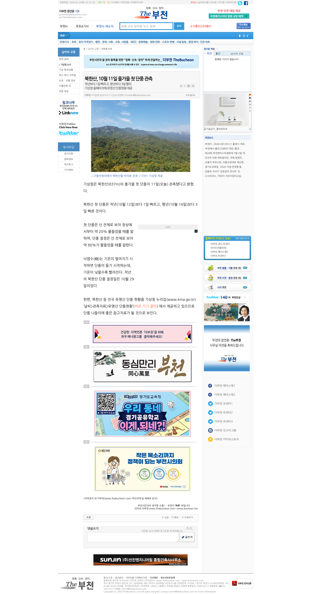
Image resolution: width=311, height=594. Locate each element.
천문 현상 (64, 91)
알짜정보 (68, 159)
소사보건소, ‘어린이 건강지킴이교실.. (223, 176)
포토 (74, 42)
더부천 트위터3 (224, 421)
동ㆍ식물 (97, 2)
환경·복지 (193, 42)
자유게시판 (231, 2)
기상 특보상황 (66, 70)
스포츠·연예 (168, 42)
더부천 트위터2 (224, 412)
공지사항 (68, 153)
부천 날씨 (64, 59)
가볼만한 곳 (65, 86)
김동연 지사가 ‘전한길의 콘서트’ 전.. (223, 171)
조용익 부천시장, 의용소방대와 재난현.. (225, 162)
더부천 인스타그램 (225, 430)
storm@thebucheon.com (139, 95)
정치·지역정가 (86, 42)
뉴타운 (213, 2)
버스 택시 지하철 (67, 75)
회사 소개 (108, 578)
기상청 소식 (65, 65)
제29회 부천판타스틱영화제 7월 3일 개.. (225, 153)
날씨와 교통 (237, 53)
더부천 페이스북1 (225, 385)
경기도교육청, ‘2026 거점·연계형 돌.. (224, 167)
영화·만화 (155, 42)
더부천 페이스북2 (219, 252)
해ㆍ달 (106, 2)
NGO (133, 42)
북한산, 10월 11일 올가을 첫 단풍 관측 (118, 78)
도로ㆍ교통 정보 (67, 80)
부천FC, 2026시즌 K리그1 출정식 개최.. (225, 144)
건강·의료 (205, 42)
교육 (117, 42)
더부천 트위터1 (218, 256)
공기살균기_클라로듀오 (215, 129)
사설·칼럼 (181, 42)
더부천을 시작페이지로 (132, 2)
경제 (104, 42)
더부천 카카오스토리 (227, 439)
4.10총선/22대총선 (200, 26)
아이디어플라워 (218, 248)
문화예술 (143, 42)
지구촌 (221, 2)
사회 (110, 42)
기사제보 (115, 2)
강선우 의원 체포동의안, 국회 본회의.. (224, 158)
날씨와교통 (203, 2)
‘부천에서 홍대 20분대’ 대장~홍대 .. (223, 149)
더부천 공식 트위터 (220, 244)
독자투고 (68, 164)
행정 (97, 42)
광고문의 (119, 578)
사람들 (124, 42)
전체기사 (64, 42)
